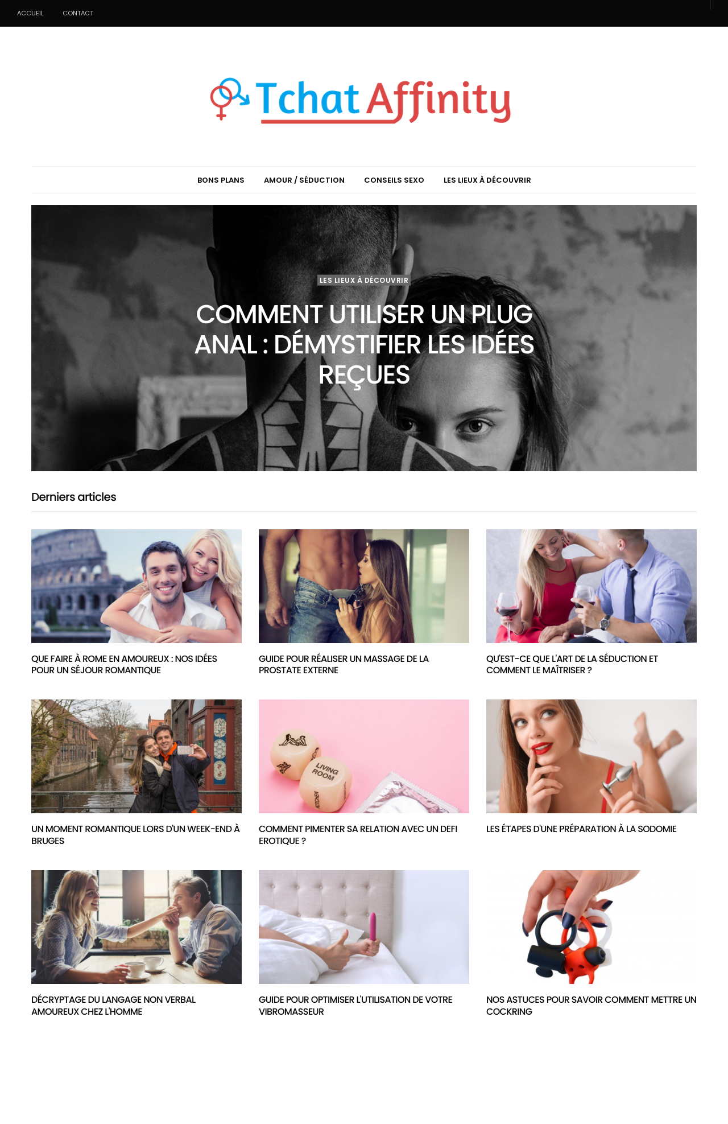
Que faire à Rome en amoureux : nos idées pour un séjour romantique (124, 664)
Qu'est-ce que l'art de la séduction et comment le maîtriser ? (572, 664)
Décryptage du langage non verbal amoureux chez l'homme (113, 1005)
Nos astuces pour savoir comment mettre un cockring (591, 1005)
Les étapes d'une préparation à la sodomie (581, 828)
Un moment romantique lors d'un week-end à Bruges (135, 834)
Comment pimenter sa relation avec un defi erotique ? (358, 834)
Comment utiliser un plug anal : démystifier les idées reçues (364, 344)
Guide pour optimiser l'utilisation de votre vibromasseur (355, 1005)
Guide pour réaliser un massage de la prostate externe (344, 664)
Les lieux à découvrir (364, 280)
